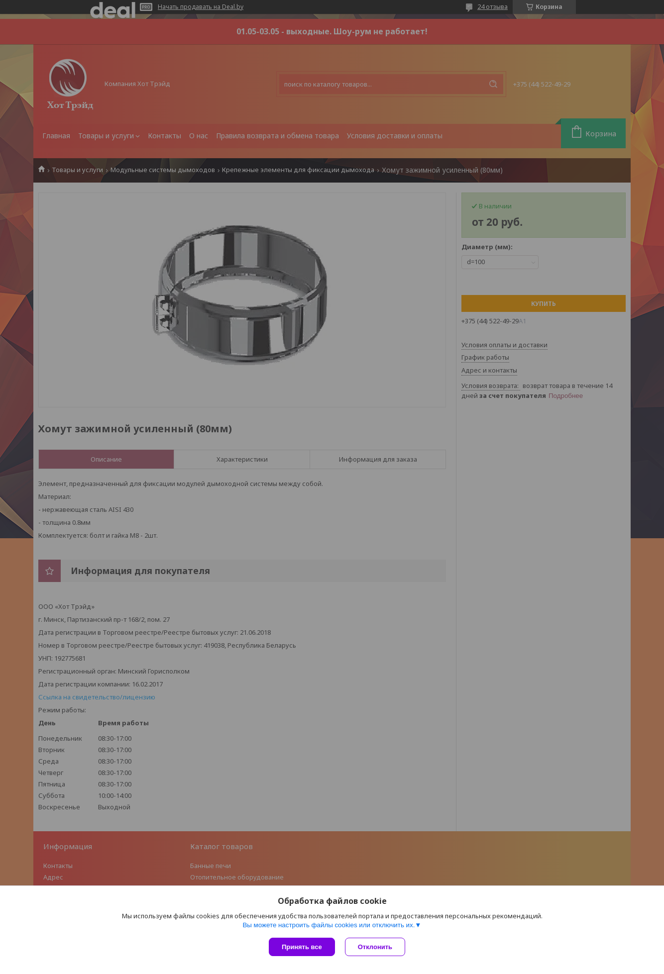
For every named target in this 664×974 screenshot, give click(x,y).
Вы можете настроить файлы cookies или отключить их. (328, 925)
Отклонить (375, 947)
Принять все (302, 947)
